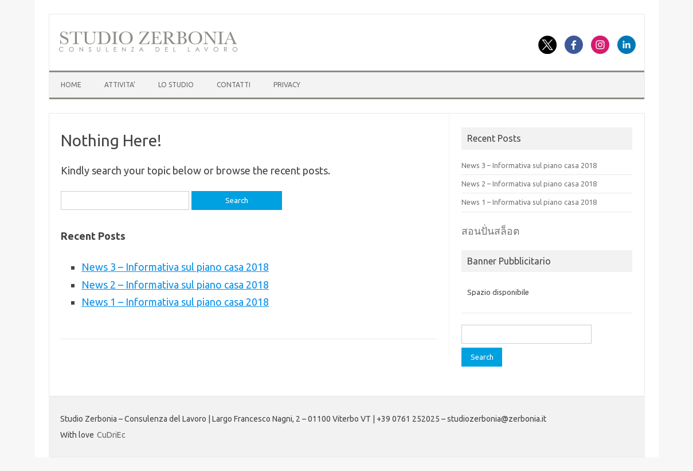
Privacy (286, 84)
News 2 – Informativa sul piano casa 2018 (175, 284)
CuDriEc (111, 434)
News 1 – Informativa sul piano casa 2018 (175, 301)
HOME (71, 84)
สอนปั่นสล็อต (490, 230)
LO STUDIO (176, 84)
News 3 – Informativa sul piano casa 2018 (175, 267)
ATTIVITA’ (119, 84)
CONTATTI (233, 84)
